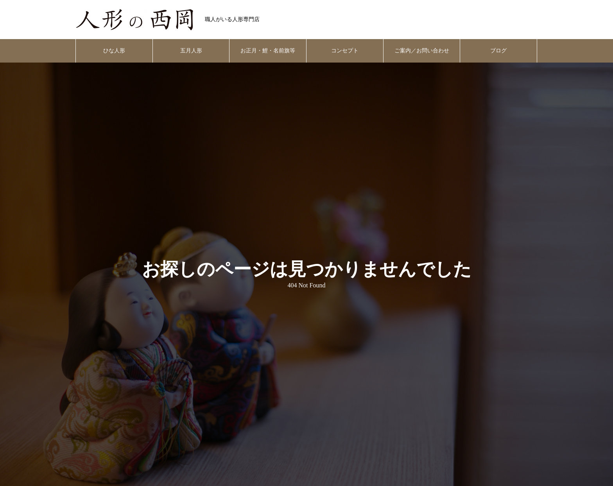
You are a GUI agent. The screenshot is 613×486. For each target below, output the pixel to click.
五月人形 (191, 51)
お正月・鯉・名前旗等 (267, 51)
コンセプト (344, 51)
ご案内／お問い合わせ (421, 51)
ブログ (498, 51)
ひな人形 (114, 51)
